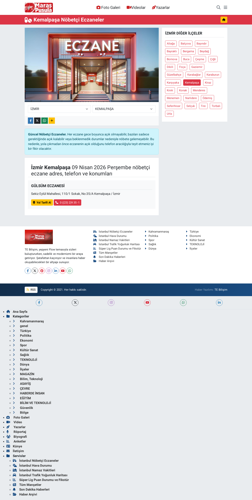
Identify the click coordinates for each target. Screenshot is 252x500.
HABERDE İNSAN (28, 393)
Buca (186, 59)
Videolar (136, 7)
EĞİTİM (22, 398)
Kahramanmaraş (157, 231)
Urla (169, 113)
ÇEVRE (21, 388)
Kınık (170, 90)
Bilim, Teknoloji (28, 379)
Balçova (186, 43)
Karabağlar (194, 74)
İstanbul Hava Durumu (109, 236)
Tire (203, 106)
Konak (183, 90)
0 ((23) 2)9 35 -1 (67, 202)
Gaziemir (196, 67)
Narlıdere (191, 98)
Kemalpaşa (192, 82)
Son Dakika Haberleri (109, 257)
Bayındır (202, 43)
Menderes (199, 90)
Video (14, 422)
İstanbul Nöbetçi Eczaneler (113, 231)
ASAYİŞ (22, 384)
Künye (14, 446)
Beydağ (204, 51)
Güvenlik (23, 408)
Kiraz (208, 82)
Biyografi (16, 437)
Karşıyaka (173, 82)
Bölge (20, 412)
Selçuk (190, 106)
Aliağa (171, 43)
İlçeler (191, 248)
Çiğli (213, 59)
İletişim (15, 451)
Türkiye (192, 231)
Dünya (150, 248)
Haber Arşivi (103, 261)
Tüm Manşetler (105, 252)
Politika (151, 236)
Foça (182, 67)
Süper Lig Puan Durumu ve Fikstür (117, 248)
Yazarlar (161, 7)
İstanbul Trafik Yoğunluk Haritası (116, 244)
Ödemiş (207, 98)
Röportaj (16, 432)
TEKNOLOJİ (195, 244)
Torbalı (216, 106)
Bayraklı (172, 51)
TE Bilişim (220, 289)
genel (20, 326)
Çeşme (199, 59)
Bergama (188, 51)
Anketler (16, 441)
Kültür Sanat (195, 240)
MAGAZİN (23, 374)
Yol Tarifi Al (42, 202)
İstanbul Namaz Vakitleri (111, 240)
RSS (31, 289)
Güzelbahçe (174, 74)
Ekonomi (193, 236)
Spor (149, 240)
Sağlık (150, 244)
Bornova (172, 59)
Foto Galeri (108, 7)
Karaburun (213, 74)
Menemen (173, 98)
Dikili (170, 67)
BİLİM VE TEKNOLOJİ (32, 403)
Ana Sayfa (16, 311)
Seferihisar (173, 106)
